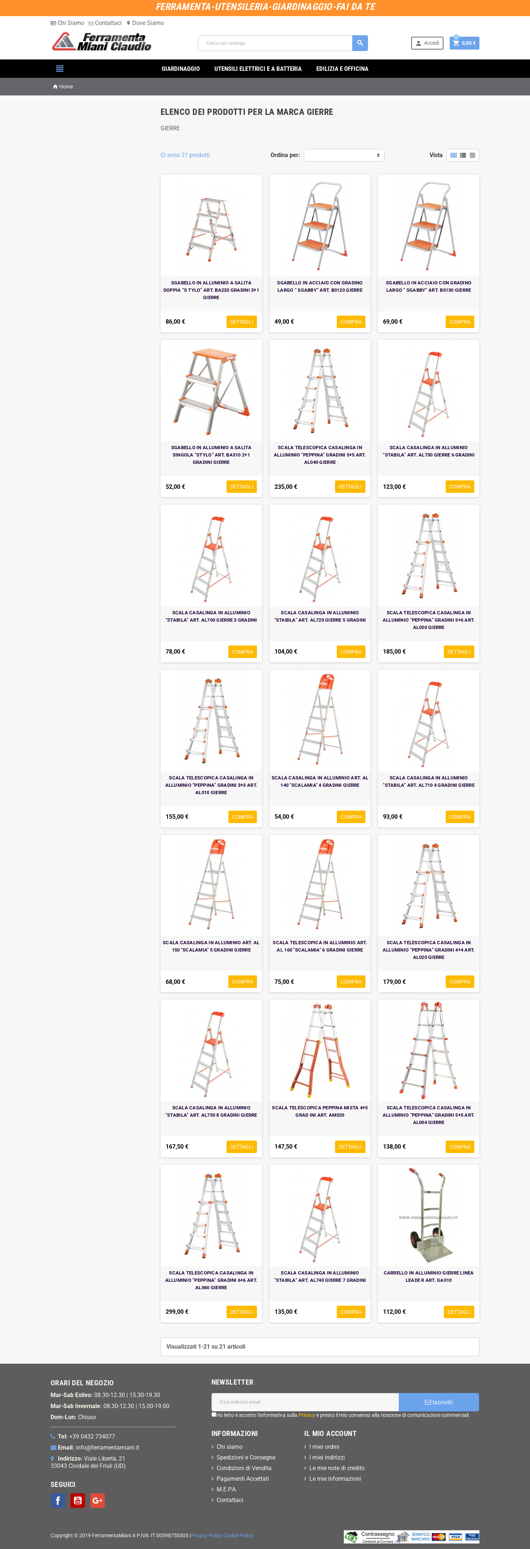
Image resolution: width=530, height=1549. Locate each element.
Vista (436, 155)
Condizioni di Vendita (244, 1468)
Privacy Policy (206, 1535)
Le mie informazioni (335, 1478)
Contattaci (105, 22)
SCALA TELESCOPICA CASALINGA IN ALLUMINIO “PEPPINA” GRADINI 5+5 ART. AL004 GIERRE (429, 1115)
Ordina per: (285, 155)
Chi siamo (230, 1446)
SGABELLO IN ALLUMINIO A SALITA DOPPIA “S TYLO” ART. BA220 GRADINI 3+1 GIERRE (211, 290)
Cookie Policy (238, 1535)
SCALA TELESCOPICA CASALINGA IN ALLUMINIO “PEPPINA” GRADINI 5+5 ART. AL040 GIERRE (320, 455)
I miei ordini (324, 1446)
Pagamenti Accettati (243, 1478)
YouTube (77, 1500)
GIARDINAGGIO (181, 68)
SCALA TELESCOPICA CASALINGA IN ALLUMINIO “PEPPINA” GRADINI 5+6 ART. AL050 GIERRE (429, 620)
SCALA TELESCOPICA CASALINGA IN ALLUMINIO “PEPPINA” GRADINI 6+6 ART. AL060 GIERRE (211, 1280)
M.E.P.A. (227, 1489)
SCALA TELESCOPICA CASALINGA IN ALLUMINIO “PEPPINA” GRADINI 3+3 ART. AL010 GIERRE (211, 785)
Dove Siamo (145, 22)
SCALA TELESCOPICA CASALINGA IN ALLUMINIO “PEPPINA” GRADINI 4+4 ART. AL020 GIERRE (429, 950)
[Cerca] (283, 43)
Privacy (306, 1415)
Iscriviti (439, 1402)
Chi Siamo (67, 22)
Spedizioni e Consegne (246, 1457)
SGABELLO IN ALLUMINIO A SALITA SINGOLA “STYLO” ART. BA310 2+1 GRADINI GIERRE (211, 455)
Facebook (58, 1500)
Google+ (97, 1500)
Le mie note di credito (337, 1468)
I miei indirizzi (327, 1457)
